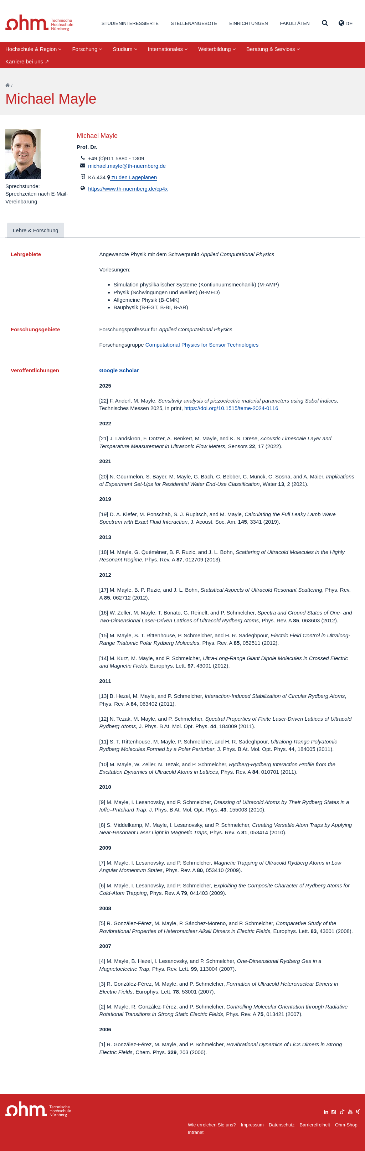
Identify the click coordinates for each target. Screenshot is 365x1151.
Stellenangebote (194, 23)
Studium (125, 49)
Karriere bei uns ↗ (27, 61)
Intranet (196, 1132)
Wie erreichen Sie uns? (212, 1124)
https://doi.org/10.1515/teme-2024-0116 (231, 408)
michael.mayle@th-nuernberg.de (127, 166)
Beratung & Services (273, 49)
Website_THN (39, 22)
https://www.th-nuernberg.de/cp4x (128, 189)
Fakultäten (295, 23)
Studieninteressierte (130, 23)
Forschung (87, 49)
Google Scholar (119, 370)
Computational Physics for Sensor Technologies (201, 345)
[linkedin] (326, 1110)
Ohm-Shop (346, 1124)
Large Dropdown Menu (38, 1109)
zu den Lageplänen (133, 177)
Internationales (168, 49)
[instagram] (333, 1110)
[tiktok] (342, 1110)
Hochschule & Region (33, 49)
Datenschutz (281, 1124)
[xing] (358, 1110)
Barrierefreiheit (314, 1124)
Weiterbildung (217, 49)
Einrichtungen (248, 23)
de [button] (346, 23)
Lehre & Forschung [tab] (35, 230)
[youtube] (350, 1110)
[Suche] (325, 23)
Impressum (252, 1124)
